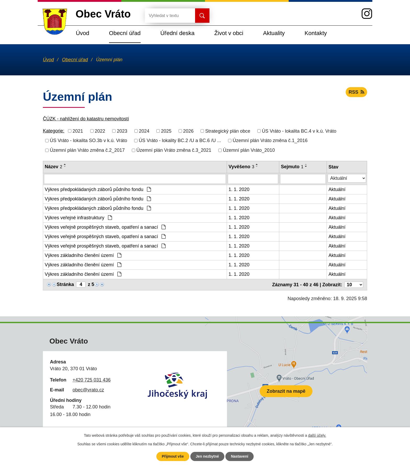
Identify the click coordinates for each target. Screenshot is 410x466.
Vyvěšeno (241, 166)
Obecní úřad (125, 33)
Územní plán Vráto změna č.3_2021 (174, 150)
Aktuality (274, 33)
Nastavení (239, 456)
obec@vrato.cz (88, 389)
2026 (188, 130)
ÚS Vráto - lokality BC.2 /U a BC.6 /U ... (180, 140)
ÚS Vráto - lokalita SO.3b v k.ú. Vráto (88, 140)
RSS (356, 92)
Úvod (82, 33)
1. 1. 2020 (239, 189)
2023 (122, 130)
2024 (144, 130)
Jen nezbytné (207, 456)
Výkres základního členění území (83, 255)
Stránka (65, 284)
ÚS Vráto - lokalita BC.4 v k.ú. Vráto (299, 130)
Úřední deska (177, 33)
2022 (100, 130)
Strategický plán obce (227, 130)
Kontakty (316, 33)
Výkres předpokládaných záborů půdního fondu (98, 189)
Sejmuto (292, 166)
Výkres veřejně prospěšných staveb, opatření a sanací (105, 227)
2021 (78, 130)
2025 (166, 130)
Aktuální (336, 189)
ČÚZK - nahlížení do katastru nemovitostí (86, 118)
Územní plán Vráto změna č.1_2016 (270, 140)
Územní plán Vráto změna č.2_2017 (87, 150)
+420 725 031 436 (91, 380)
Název (53, 166)
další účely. (317, 435)
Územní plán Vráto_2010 (249, 150)
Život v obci (228, 33)
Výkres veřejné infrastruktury (78, 217)
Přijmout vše (173, 456)
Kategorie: (53, 130)
